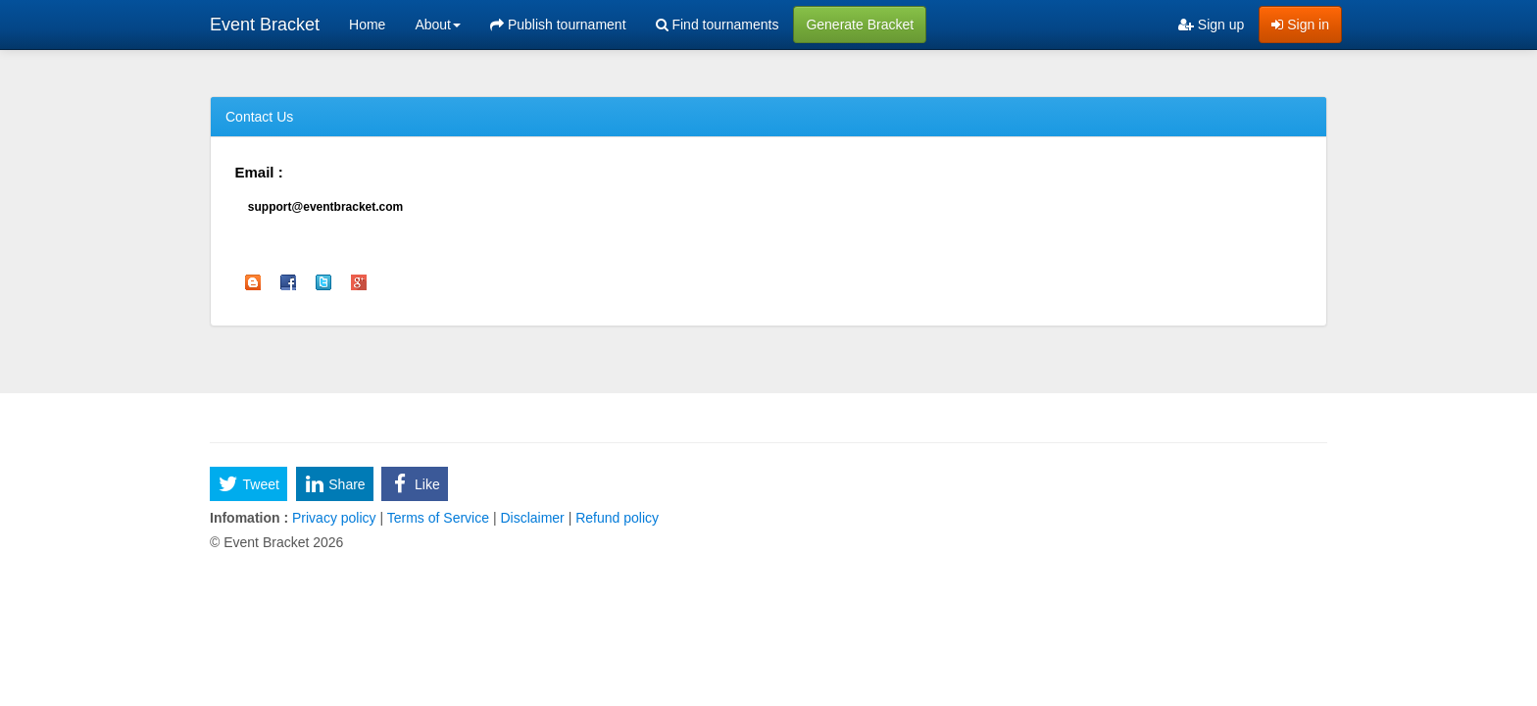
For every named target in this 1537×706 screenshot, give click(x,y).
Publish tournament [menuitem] (558, 24)
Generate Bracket (860, 24)
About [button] (438, 24)
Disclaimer (533, 518)
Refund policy (615, 518)
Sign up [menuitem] (1211, 24)
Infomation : (249, 518)
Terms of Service (438, 518)
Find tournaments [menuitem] (717, 24)
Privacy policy (333, 518)
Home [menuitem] (367, 24)
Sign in (1300, 24)
